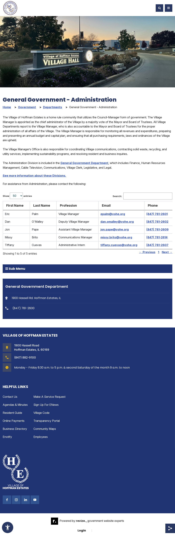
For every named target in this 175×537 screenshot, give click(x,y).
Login (82, 530)
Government (27, 107)
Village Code (41, 413)
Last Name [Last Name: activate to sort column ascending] (41, 205)
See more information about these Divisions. (34, 175)
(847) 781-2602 (157, 221)
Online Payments (13, 421)
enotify (7, 437)
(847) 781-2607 (157, 245)
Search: (142, 196)
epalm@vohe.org (112, 214)
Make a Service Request (49, 396)
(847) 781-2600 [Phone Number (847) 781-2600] (19, 308)
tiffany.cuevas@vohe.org (118, 245)
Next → (167, 252)
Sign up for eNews (46, 404)
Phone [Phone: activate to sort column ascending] (153, 205)
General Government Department (84, 163)
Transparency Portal (46, 421)
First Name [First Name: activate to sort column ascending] (14, 205)
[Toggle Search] (159, 8)
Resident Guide (12, 413)
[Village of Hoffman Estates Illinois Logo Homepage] (10, 8)
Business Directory (15, 429)
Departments (52, 107)
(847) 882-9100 (25, 357)
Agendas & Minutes (15, 404)
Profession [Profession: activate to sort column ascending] (68, 205)
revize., (81, 521)
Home (7, 107)
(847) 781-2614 (156, 237)
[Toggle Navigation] (168, 8)
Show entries (17, 196)
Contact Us (10, 396)
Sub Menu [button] (15, 268)
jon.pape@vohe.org (114, 229)
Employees (40, 437)
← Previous (147, 252)
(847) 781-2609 (157, 229)
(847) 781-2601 (157, 214)
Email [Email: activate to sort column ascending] (106, 205)
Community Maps (44, 429)
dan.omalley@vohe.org (117, 221)
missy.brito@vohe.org (116, 237)
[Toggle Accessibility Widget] (7, 527)
